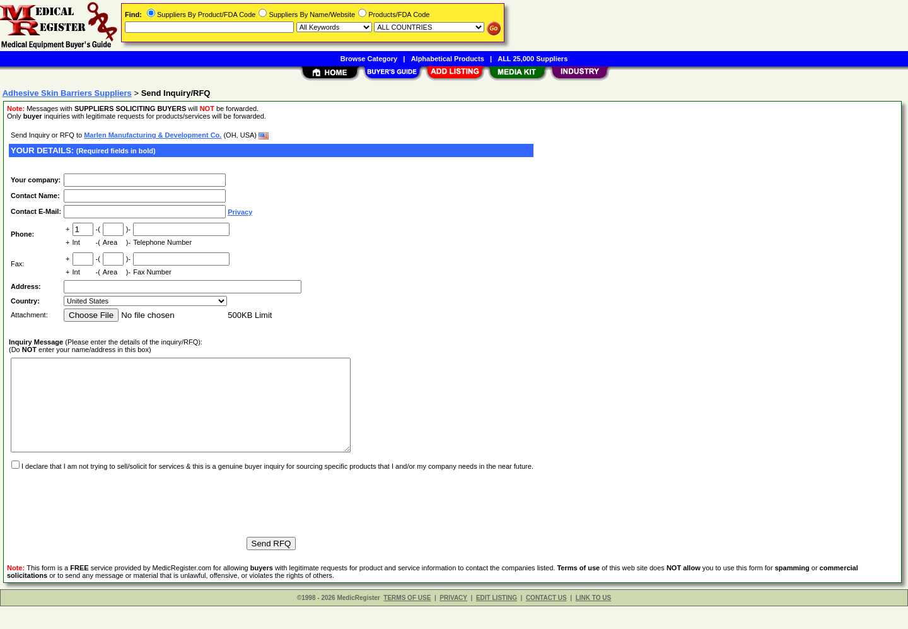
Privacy (240, 212)
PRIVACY (453, 620)
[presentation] (105, 520)
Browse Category (368, 58)
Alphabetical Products (447, 58)
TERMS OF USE (407, 620)
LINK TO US (593, 620)
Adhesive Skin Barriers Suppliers (67, 93)
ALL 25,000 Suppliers (533, 58)
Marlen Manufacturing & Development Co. (152, 135)
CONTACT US (546, 620)
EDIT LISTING (496, 620)
